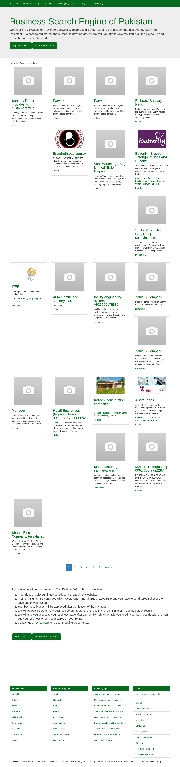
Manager (18, 410)
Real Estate (58, 717)
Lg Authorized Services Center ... (108, 706)
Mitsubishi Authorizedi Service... (108, 700)
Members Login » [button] (44, 45)
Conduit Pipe (141, 420)
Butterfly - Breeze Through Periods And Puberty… (151, 157)
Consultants (58, 740)
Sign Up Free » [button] (20, 45)
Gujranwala (17, 734)
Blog (37, 3)
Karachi (15, 125)
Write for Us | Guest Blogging (56, 3)
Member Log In (142, 709)
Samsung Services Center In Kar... (109, 711)
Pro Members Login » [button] (46, 636)
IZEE (15, 287)
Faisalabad (17, 554)
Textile (56, 694)
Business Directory (144, 714)
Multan (15, 428)
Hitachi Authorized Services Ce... (108, 717)
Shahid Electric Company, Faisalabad (28, 534)
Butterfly (138, 178)
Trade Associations (61, 734)
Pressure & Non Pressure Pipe (148, 417)
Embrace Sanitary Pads (148, 102)
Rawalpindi (140, 309)
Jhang (55, 310)
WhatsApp (42, 622)
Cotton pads (140, 184)
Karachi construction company (109, 402)
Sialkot (56, 435)
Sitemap (139, 743)
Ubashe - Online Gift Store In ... (108, 734)
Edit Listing (98, 3)
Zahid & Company (148, 297)
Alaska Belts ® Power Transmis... (108, 729)
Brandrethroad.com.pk (69, 153)
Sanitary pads (141, 181)
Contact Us (140, 726)
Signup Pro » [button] (21, 636)
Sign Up (85, 3)
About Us (27, 3)
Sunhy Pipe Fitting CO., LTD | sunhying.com (149, 233)
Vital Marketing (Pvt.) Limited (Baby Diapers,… (109, 167)
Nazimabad (17, 729)
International (140, 255)
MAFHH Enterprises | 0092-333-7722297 (151, 468)
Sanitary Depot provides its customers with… (25, 104)
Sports (56, 706)
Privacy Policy (142, 732)
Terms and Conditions (145, 737)
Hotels (56, 711)
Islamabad (16, 305)
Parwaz (58, 101)
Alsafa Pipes (144, 400)
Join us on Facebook (145, 749)
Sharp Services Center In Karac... (109, 694)
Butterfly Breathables (152, 178)
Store (75, 3)
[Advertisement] (90, 660)
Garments (57, 700)
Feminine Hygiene (156, 181)
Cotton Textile (59, 729)
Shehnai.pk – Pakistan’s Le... (107, 740)
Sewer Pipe (152, 420)
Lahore (56, 118)
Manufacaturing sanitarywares (105, 468)
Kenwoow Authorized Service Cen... (110, 723)
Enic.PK (14, 3)
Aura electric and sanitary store (65, 299)
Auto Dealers (59, 723)
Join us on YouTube (144, 755)
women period (152, 184)
